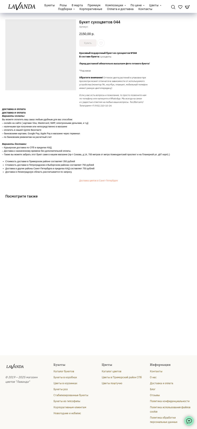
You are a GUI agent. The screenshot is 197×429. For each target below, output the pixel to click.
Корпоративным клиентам (70, 407)
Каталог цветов (111, 371)
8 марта (77, 5)
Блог (152, 389)
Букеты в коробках (65, 377)
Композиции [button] (114, 5)
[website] (173, 7)
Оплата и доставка (120, 9)
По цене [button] (136, 5)
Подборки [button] (65, 9)
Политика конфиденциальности (169, 401)
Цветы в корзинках (65, 383)
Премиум (94, 5)
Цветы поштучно (112, 383)
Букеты (49, 5)
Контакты (145, 9)
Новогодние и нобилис (67, 413)
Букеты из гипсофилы (67, 401)
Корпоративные (90, 9)
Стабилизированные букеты (71, 395)
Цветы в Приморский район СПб (122, 377)
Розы (63, 5)
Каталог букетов (64, 371)
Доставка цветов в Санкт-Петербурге (98, 180)
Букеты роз (61, 389)
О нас (153, 377)
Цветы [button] (154, 5)
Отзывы (155, 395)
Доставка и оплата (161, 383)
